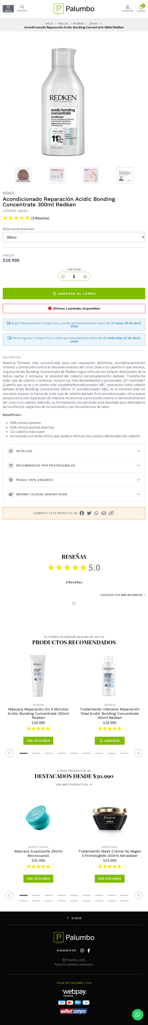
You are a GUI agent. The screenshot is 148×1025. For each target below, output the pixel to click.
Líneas (93, 23)
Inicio (49, 23)
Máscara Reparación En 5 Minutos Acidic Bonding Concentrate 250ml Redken (38, 713)
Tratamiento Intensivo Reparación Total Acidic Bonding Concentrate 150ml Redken (110, 713)
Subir (74, 918)
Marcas (63, 23)
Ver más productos (74, 784)
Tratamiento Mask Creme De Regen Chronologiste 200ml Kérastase (109, 853)
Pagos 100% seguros (30, 479)
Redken (78, 23)
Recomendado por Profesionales (41, 465)
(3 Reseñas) (40, 218)
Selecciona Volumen (18, 229)
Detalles (20, 451)
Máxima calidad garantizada (37, 494)
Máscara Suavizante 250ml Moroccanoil (38, 853)
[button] (111, 513)
